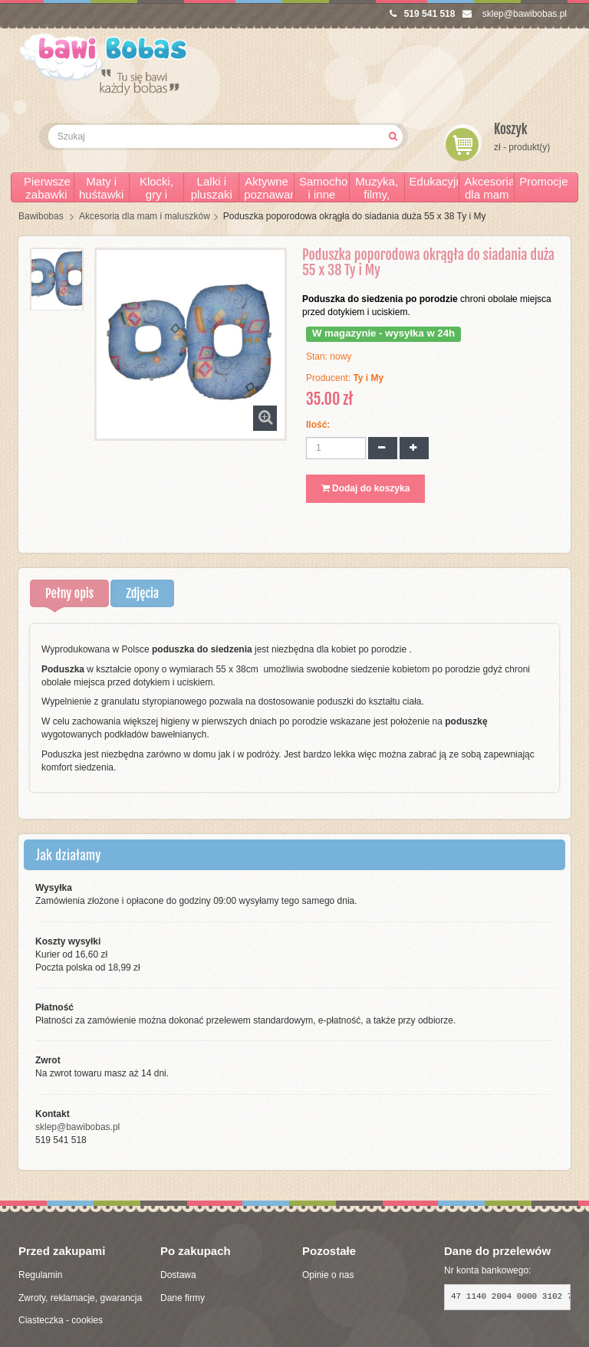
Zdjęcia (142, 593)
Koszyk (511, 129)
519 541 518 (423, 13)
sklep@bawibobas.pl (514, 13)
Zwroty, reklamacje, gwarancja (80, 1298)
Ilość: (318, 424)
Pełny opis (69, 593)
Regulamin (40, 1275)
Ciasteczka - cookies (60, 1320)
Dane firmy (182, 1298)
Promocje (543, 181)
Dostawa (178, 1275)
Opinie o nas (328, 1275)
